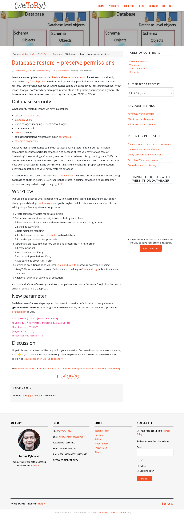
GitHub (98, 439)
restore (98, 368)
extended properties (26, 141)
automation (44, 368)
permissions (88, 368)
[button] (151, 248)
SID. (62, 184)
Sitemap (98, 452)
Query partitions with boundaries (144, 154)
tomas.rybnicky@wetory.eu (71, 436)
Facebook (99, 435)
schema (19, 132)
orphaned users (67, 175)
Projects (114, 6)
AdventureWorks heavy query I (144, 159)
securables (65, 136)
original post (19, 311)
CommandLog (89, 269)
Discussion (134, 71)
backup (53, 368)
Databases (19, 368)
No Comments (62, 70)
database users (23, 119)
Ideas (141, 6)
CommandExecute (66, 265)
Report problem (102, 430)
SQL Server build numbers (141, 118)
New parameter (137, 68)
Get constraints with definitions (144, 149)
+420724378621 (64, 430)
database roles (32, 115)
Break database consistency (142, 165)
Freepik (41, 503)
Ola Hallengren (75, 368)
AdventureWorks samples (141, 113)
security (116, 368)
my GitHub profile (35, 81)
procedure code (43, 203)
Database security (138, 61)
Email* (155, 451)
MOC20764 (62, 368)
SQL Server (30, 368)
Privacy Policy (101, 443)
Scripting (129, 6)
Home (101, 6)
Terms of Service (119, 512)
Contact (153, 6)
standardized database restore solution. (64, 77)
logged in (31, 395)
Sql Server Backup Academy (142, 124)
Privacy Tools (101, 448)
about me (36, 465)
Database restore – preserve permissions (149, 144)
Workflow (134, 64)
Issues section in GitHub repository (43, 358)
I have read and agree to (153, 432)
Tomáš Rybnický (43, 70)
